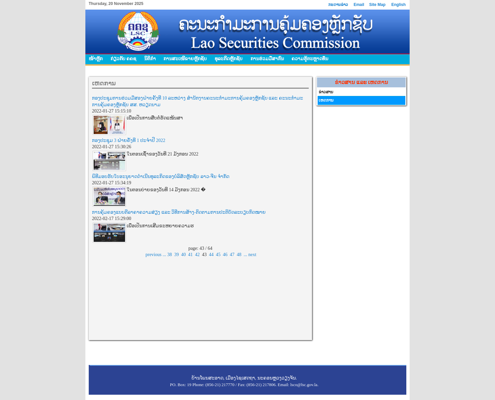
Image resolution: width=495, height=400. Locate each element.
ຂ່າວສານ (326, 92)
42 (197, 254)
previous (153, 254)
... (164, 254)
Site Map (377, 4)
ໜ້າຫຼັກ (96, 58)
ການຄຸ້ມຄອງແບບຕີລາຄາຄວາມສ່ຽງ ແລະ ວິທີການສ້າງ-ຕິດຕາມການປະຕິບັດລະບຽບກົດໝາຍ (179, 212)
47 (232, 254)
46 (225, 254)
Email (359, 4)
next (252, 254)
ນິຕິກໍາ (150, 58)
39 (176, 254)
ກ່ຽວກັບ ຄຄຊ (124, 58)
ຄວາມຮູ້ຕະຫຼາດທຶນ (310, 58)
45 (218, 254)
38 (169, 254)
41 (190, 254)
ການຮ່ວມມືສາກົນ (267, 58)
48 (239, 254)
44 (211, 254)
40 (183, 254)
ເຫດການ (326, 100)
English (398, 4)
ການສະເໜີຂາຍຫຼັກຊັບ (185, 58)
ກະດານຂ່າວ (338, 4)
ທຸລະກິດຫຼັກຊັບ (229, 58)
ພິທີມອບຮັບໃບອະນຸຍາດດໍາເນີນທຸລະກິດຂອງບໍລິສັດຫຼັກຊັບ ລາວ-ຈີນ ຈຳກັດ (160, 176)
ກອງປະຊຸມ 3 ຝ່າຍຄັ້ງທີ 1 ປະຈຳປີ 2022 (128, 140)
